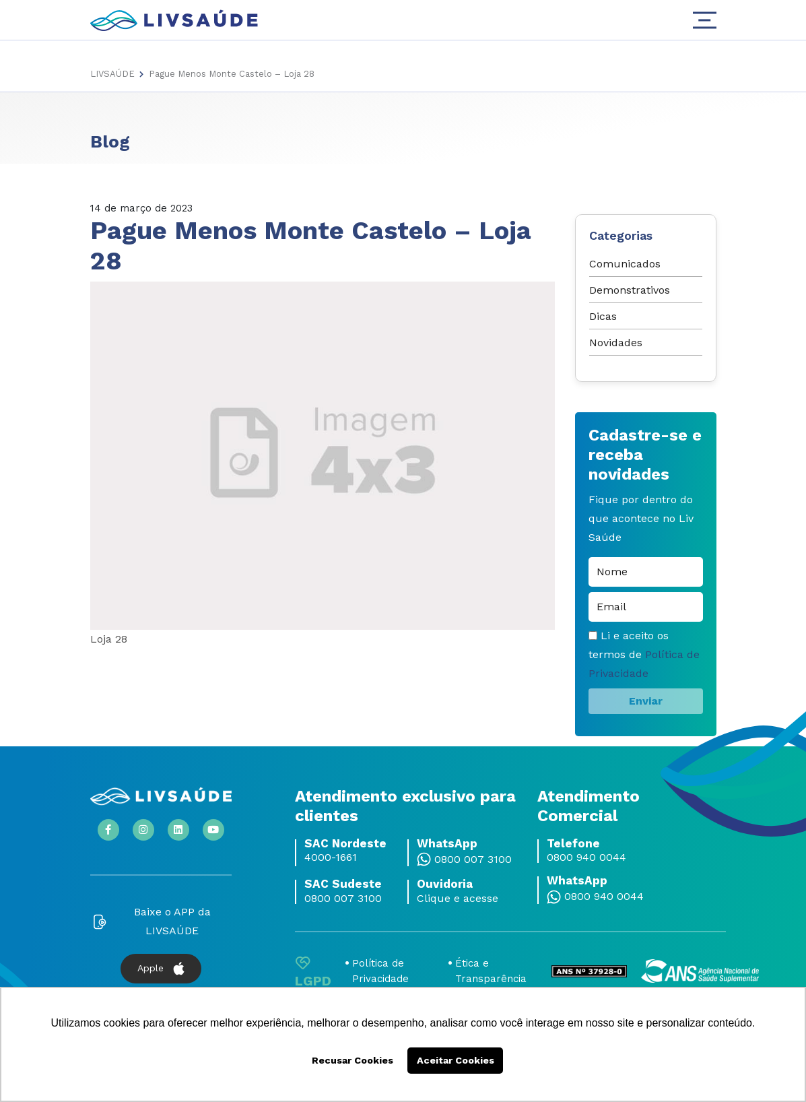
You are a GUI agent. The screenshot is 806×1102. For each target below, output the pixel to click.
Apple (160, 968)
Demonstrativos (629, 290)
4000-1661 (330, 857)
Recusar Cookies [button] (352, 1060)
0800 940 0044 (586, 857)
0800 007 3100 (473, 859)
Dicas (603, 316)
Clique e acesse (457, 898)
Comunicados (625, 263)
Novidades (615, 342)
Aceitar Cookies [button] (455, 1060)
